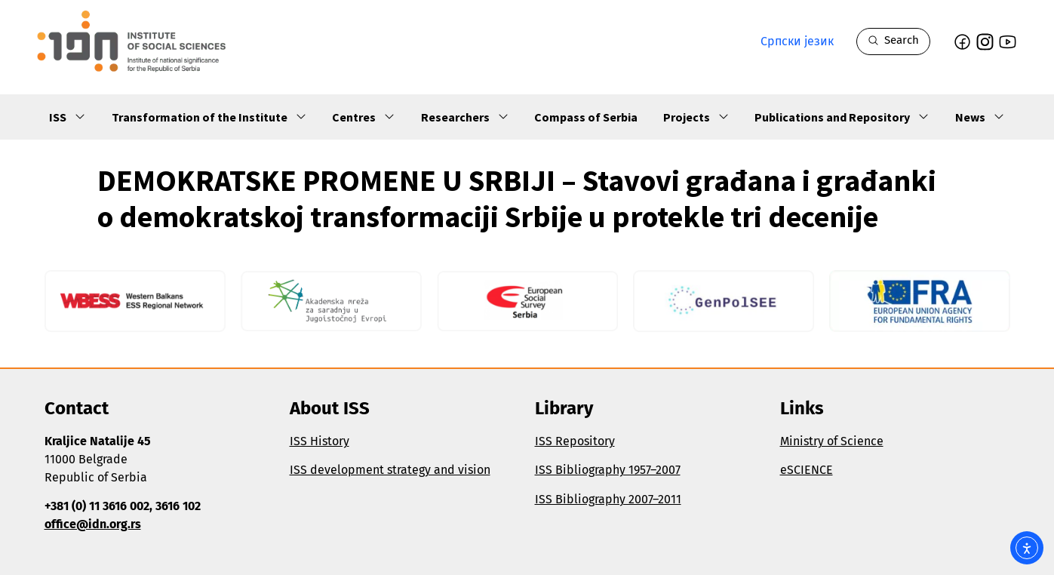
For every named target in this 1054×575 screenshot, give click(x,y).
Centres (363, 117)
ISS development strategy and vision (390, 470)
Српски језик (797, 41)
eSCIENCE (806, 470)
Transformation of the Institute (209, 117)
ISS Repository (575, 441)
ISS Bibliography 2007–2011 (608, 499)
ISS (67, 117)
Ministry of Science (831, 441)
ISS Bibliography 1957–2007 (608, 470)
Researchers (465, 117)
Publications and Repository (842, 117)
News (980, 117)
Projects (696, 117)
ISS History (319, 441)
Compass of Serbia (586, 117)
